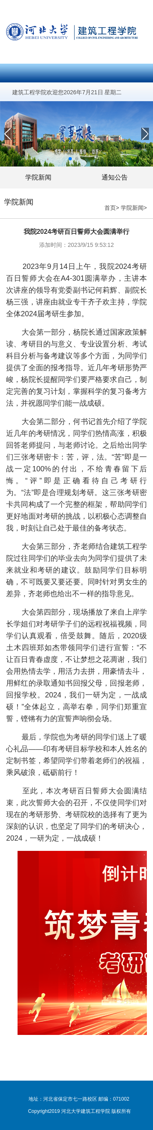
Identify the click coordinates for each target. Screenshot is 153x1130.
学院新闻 (38, 177)
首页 (110, 207)
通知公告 (115, 177)
